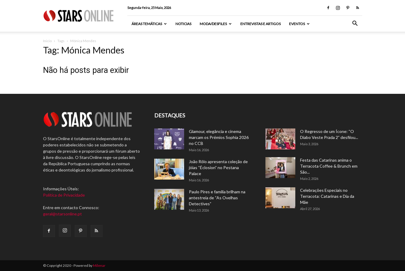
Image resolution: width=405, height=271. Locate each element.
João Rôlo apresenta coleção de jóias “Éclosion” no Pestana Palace (218, 167)
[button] (355, 24)
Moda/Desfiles (216, 24)
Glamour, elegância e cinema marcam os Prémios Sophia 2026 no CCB (219, 137)
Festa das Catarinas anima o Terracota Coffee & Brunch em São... (328, 165)
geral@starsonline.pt (62, 213)
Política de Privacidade (64, 194)
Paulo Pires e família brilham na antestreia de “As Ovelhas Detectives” (217, 197)
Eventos (299, 24)
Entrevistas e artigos (260, 24)
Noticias (183, 24)
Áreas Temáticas (149, 24)
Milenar (99, 265)
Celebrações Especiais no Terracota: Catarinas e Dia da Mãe (327, 196)
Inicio (47, 41)
